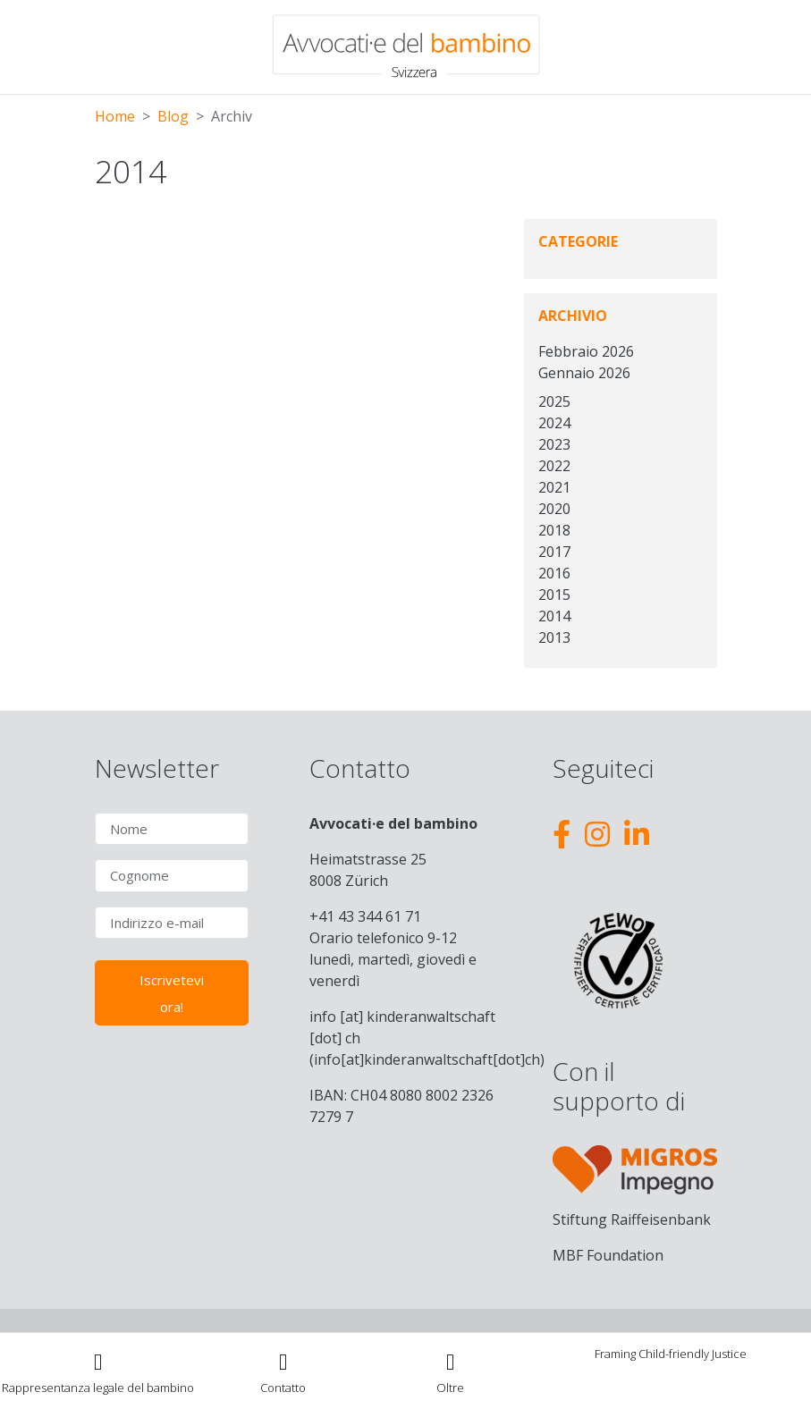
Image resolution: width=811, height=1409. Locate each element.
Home (115, 116)
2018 (554, 530)
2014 (554, 616)
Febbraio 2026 (586, 351)
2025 (554, 401)
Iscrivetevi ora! (171, 993)
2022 (554, 466)
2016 (554, 573)
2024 (554, 423)
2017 (554, 551)
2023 (554, 444)
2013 (554, 637)
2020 (554, 509)
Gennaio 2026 (584, 373)
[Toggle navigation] (450, 1371)
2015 (554, 594)
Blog (173, 116)
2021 (554, 487)
